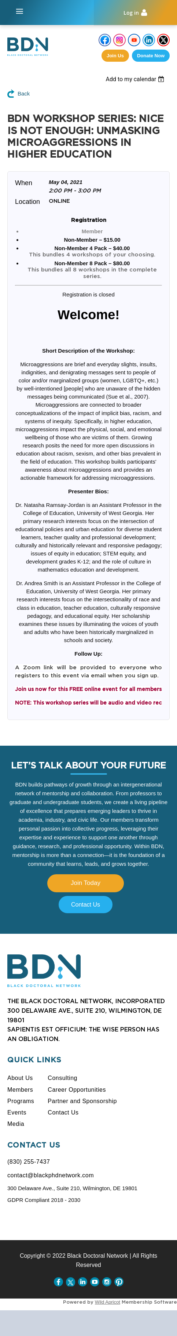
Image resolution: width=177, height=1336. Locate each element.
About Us (20, 1078)
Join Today (85, 882)
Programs (20, 1101)
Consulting (62, 1078)
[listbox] (141, 79)
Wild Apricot (107, 1302)
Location (27, 201)
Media (15, 1124)
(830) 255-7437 (28, 1162)
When (23, 183)
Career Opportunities (77, 1090)
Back (24, 93)
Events (16, 1112)
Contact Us (85, 904)
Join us (115, 55)
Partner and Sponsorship (82, 1101)
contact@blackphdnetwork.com (50, 1175)
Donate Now (151, 55)
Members (20, 1090)
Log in (131, 12)
